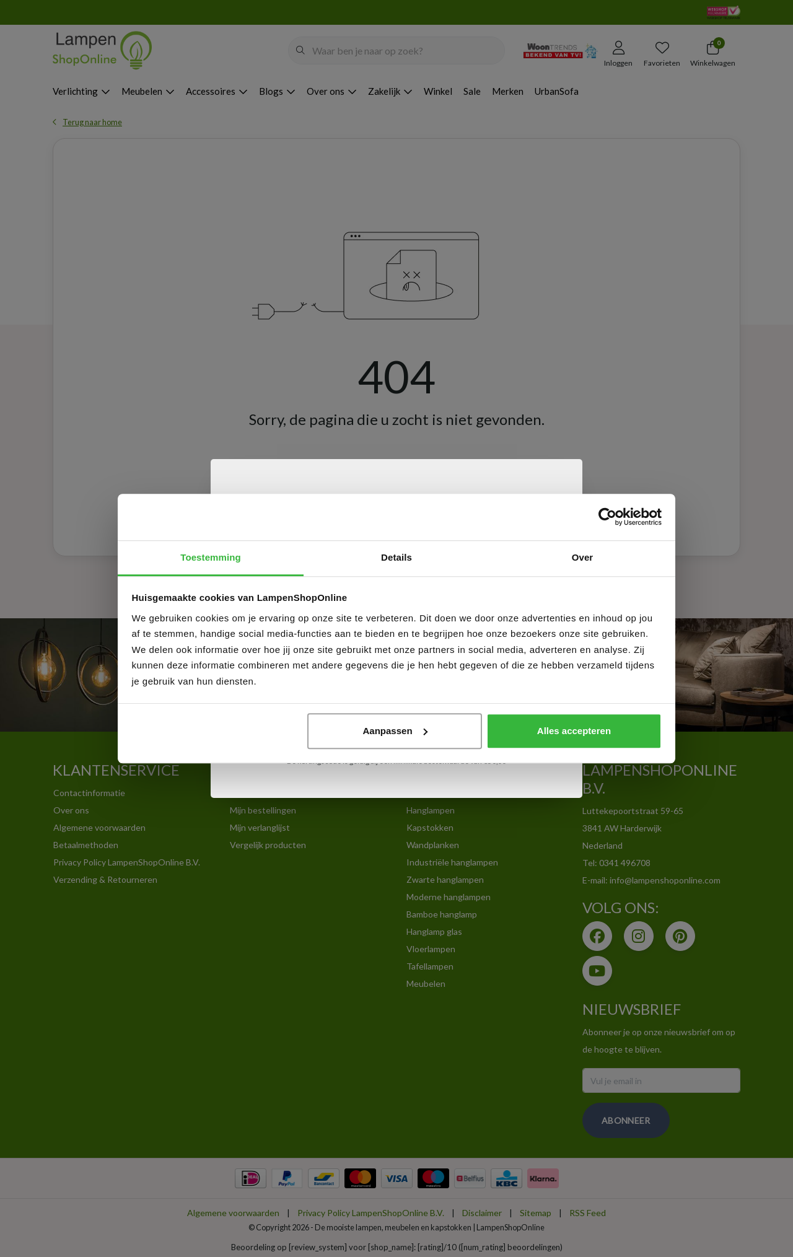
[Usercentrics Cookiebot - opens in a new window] (607, 516)
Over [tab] (583, 557)
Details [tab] (396, 557)
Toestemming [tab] (210, 557)
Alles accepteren (574, 730)
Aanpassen (395, 730)
